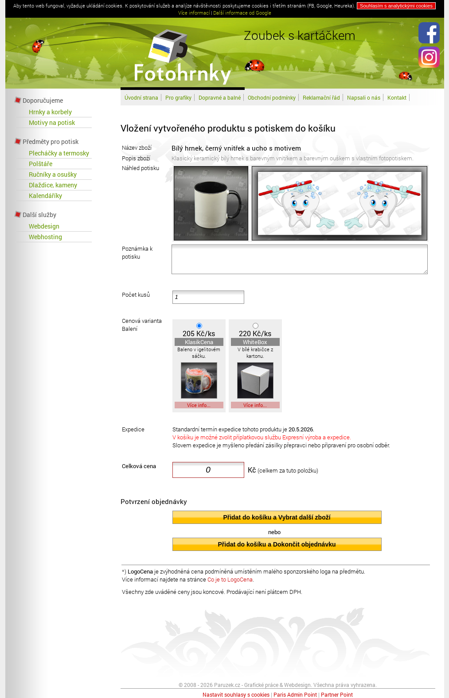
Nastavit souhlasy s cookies (236, 694)
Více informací (194, 12)
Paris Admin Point (295, 694)
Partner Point (337, 694)
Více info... (199, 405)
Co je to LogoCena (230, 579)
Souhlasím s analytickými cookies (396, 5)
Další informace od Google (242, 12)
